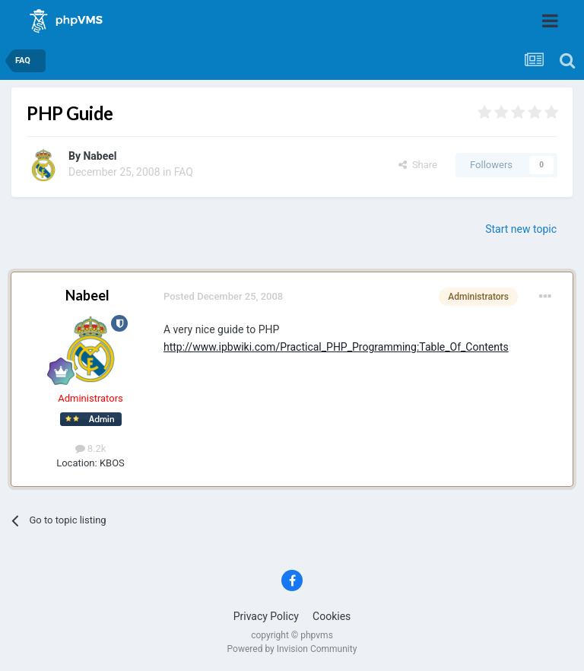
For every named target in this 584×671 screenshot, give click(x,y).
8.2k (90, 448)
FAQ (183, 172)
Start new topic (521, 229)
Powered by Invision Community (292, 649)
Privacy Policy (266, 616)
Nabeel (99, 156)
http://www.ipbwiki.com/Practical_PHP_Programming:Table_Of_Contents (336, 347)
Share (417, 164)
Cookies (332, 616)
